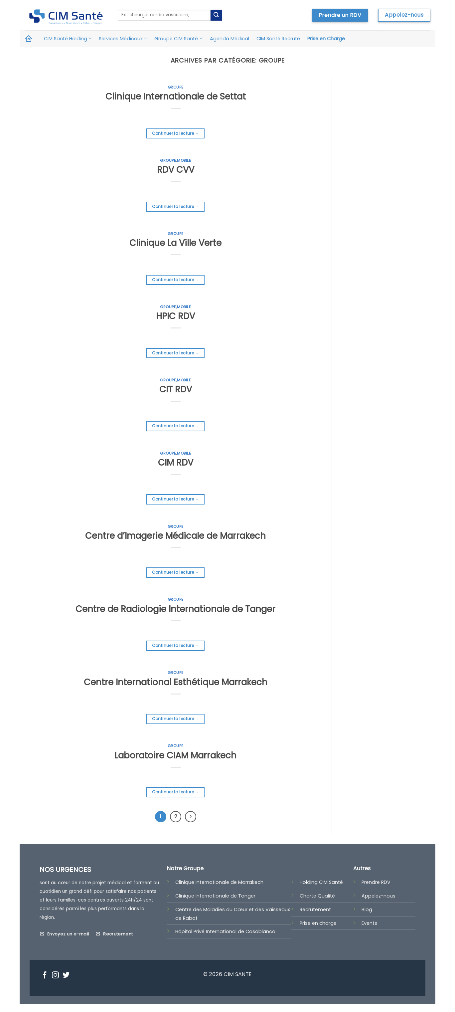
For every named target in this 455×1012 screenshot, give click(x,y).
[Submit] (216, 15)
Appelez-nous (378, 896)
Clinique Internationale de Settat (175, 96)
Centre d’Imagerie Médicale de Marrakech (175, 536)
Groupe (176, 87)
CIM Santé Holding (67, 38)
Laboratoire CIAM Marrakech (175, 755)
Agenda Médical (229, 38)
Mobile (184, 160)
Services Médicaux (123, 38)
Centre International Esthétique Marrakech (175, 682)
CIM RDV (175, 463)
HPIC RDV (175, 316)
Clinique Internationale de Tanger (215, 896)
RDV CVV (175, 170)
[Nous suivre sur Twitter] (66, 976)
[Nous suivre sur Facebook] (44, 976)
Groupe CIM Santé (178, 38)
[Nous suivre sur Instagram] (55, 976)
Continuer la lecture (175, 133)
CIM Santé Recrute (278, 38)
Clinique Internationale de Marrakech (219, 882)
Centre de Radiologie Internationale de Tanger (175, 609)
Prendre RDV (376, 882)
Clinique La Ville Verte (175, 243)
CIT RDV (175, 389)
